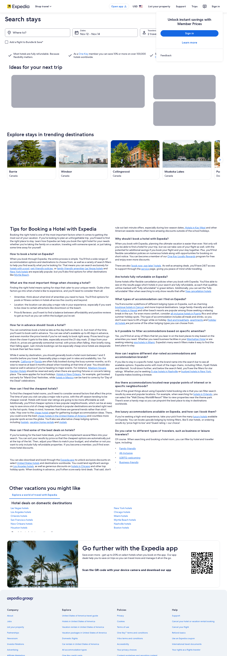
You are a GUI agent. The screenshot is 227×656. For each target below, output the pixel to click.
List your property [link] (15, 614)
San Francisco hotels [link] (22, 506)
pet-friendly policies (42, 255)
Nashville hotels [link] (122, 510)
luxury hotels (200, 403)
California (26, 348)
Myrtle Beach (21, 261)
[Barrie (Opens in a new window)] (31, 159)
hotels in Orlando (202, 381)
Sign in (216, 6)
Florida (38, 348)
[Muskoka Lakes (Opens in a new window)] (186, 159)
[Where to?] (37, 32)
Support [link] (176, 602)
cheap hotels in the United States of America (62, 402)
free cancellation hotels (198, 278)
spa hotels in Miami (144, 329)
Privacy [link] (120, 602)
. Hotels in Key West (195, 214)
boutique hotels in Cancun (129, 294)
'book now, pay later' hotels (146, 252)
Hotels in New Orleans (68, 361)
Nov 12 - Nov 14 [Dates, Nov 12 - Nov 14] (90, 34)
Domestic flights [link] (70, 625)
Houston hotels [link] (19, 514)
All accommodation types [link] (74, 636)
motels (63, 409)
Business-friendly (129, 449)
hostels (25, 409)
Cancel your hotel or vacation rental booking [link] (193, 608)
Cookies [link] (121, 608)
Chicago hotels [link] (122, 498)
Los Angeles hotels (23, 453)
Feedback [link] (12, 648)
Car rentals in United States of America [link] (80, 631)
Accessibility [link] (123, 631)
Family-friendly (127, 435)
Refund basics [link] (179, 619)
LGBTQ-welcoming (129, 444)
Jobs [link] (9, 608)
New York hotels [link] (123, 495)
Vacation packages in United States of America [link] (84, 619)
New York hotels (19, 258)
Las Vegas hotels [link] (20, 495)
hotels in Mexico (65, 364)
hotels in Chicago (80, 453)
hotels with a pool (19, 255)
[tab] (34, 482)
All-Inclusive (126, 440)
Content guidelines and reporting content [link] (137, 642)
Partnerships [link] (13, 619)
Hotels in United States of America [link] (78, 608)
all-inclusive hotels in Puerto (186, 300)
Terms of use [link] (123, 614)
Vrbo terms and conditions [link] (130, 625)
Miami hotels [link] (121, 502)
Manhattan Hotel (196, 326)
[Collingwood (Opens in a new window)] (135, 159)
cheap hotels (41, 399)
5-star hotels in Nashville (164, 358)
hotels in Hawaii (128, 297)
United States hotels (28, 449)
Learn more (189, 42)
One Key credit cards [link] (72, 642)
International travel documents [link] (186, 631)
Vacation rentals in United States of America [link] (83, 614)
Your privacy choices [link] (127, 636)
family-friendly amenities (70, 255)
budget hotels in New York (196, 358)
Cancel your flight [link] (180, 614)
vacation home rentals (42, 409)
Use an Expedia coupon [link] (183, 625)
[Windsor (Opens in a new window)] (83, 159)
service (145, 255)
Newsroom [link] (12, 625)
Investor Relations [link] (15, 631)
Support (181, 6)
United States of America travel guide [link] (80, 602)
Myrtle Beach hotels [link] (125, 506)
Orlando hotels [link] (19, 502)
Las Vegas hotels (94, 255)
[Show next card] (220, 160)
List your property (159, 6)
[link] (189, 55)
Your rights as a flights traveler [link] (186, 636)
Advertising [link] (12, 636)
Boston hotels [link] (121, 514)
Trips (195, 6)
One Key (83, 53)
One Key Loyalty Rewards (181, 243)
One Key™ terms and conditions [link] (132, 619)
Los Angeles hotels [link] (21, 498)
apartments (196, 306)
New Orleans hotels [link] (21, 510)
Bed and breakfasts (178, 306)
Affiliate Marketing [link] (16, 642)
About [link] (10, 602)
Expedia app (67, 446)
